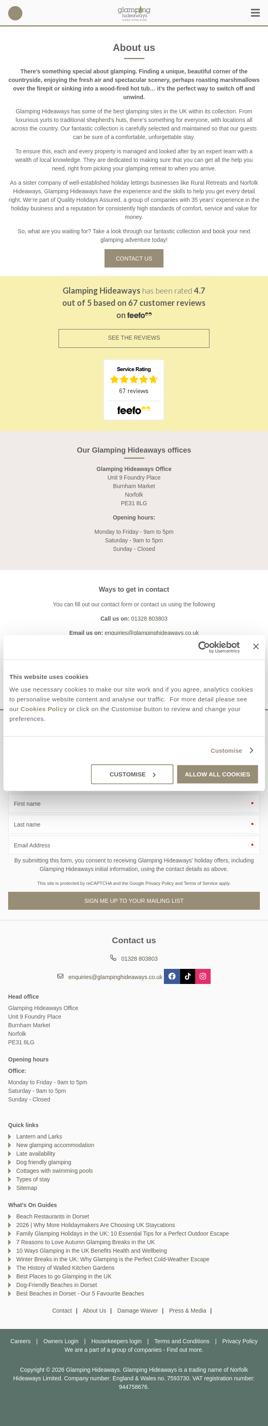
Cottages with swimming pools (54, 1170)
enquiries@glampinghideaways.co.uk (151, 633)
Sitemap (26, 1188)
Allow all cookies (217, 774)
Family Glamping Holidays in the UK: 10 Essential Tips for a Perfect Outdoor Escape (122, 1233)
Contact (62, 1310)
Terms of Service (201, 883)
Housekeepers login (116, 1341)
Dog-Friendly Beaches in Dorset (56, 1285)
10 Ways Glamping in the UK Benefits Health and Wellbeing (91, 1250)
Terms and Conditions (182, 1341)
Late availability (35, 1153)
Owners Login (61, 1341)
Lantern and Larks (39, 1136)
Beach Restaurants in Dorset (52, 1216)
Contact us (134, 258)
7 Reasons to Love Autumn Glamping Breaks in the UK (85, 1242)
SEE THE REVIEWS (134, 337)
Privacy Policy (160, 883)
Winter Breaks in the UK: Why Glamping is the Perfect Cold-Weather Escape (112, 1259)
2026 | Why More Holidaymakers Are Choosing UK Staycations (95, 1225)
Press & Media (187, 1310)
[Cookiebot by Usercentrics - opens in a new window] (204, 647)
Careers (20, 1341)
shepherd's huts (106, 120)
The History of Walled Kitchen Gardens (65, 1268)
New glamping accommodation (55, 1145)
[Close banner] (256, 646)
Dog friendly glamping (43, 1162)
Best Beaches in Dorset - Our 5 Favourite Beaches (80, 1293)
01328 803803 (15, 13)
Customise (226, 750)
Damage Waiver (138, 1310)
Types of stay (33, 1179)
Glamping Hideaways (134, 13)
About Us (94, 1310)
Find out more (184, 1349)
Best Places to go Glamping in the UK (63, 1276)
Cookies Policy (44, 708)
